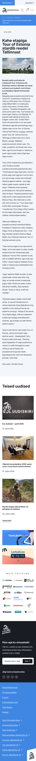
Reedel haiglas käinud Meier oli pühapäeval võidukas (15, 508)
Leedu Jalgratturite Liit (11, 750)
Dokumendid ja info (10, 702)
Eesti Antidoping (8, 730)
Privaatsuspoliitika (9, 692)
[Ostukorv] (27, 10)
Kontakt (5, 712)
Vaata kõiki (6, 521)
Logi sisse (28, 3)
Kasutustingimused (9, 688)
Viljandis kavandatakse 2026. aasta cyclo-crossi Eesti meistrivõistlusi (17, 465)
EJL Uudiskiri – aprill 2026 (13, 424)
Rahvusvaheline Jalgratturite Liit (15, 735)
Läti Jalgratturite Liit (10, 745)
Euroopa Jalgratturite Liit (12, 740)
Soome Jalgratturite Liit (11, 755)
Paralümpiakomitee (10, 725)
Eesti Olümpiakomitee (11, 720)
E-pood (5, 697)
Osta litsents (7, 707)
